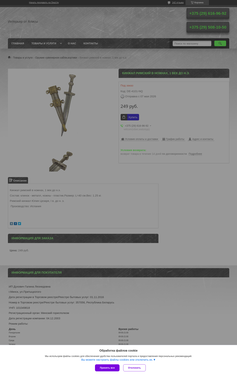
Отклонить (134, 367)
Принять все (107, 367)
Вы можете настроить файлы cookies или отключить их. (117, 359)
